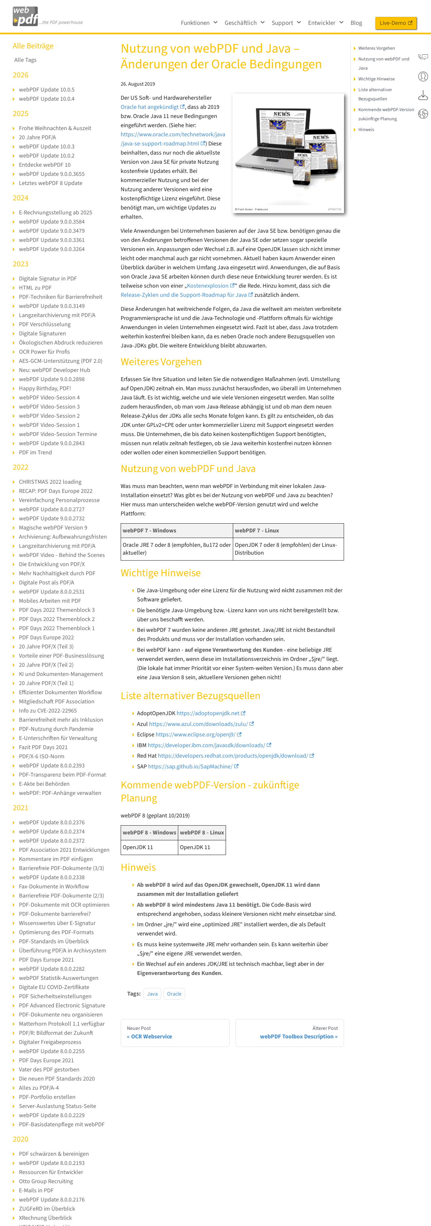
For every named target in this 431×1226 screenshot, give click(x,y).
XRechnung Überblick (45, 1218)
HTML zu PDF (35, 288)
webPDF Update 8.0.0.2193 (51, 1163)
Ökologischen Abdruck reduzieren (60, 343)
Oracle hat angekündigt (152, 107)
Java (152, 984)
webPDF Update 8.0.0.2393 (51, 766)
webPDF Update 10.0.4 (46, 99)
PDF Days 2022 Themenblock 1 (56, 628)
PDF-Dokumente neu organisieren (60, 1015)
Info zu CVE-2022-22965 (47, 711)
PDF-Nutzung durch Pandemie (56, 729)
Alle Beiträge (33, 46)
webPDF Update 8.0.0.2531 (51, 592)
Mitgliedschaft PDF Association (56, 701)
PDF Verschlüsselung (44, 324)
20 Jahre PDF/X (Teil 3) (46, 647)
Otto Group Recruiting (46, 1181)
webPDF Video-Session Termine (57, 434)
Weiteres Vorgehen (376, 48)
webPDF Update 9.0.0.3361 (51, 240)
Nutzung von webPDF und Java (383, 64)
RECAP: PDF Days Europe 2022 (56, 491)
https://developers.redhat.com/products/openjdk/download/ (236, 747)
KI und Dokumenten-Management (60, 674)
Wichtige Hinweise (376, 79)
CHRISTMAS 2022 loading (49, 482)
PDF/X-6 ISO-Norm (41, 756)
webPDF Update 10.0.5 (46, 90)
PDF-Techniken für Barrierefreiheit (60, 297)
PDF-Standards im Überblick (53, 941)
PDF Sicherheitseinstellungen (55, 996)
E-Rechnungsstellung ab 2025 (55, 213)
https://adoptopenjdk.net (210, 704)
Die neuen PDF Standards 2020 (56, 1079)
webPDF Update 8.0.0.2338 (51, 877)
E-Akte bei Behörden (44, 784)
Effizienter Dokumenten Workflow (60, 692)
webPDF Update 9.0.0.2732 (51, 518)
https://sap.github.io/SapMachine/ (193, 757)
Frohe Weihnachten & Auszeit (54, 128)
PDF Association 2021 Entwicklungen (64, 850)
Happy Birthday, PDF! (45, 388)
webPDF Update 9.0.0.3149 (51, 306)
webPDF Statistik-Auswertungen (58, 978)
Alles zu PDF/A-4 (38, 1088)
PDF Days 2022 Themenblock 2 (56, 619)
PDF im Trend (35, 452)
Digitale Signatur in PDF (48, 279)
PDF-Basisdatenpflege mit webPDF (61, 1124)
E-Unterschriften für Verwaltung (57, 738)
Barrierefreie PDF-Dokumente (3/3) (61, 868)
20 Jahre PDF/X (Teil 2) (46, 665)
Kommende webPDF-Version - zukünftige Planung (387, 114)
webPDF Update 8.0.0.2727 (51, 509)
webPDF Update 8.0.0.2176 (51, 1200)
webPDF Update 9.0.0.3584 (51, 222)
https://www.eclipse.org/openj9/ (199, 725)
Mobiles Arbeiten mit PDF (50, 601)
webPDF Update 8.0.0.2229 (51, 1115)
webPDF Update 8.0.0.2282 (51, 969)
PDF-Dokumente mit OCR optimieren (64, 905)
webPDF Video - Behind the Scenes (61, 555)
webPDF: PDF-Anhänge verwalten (60, 793)
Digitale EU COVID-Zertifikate (54, 987)
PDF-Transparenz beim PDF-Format (62, 775)
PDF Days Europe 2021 (46, 960)
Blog (356, 23)
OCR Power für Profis (44, 352)
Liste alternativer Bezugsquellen (374, 94)
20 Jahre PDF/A (37, 137)
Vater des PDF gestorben (48, 1070)
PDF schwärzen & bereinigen (53, 1154)
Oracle (174, 984)
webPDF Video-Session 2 (49, 416)
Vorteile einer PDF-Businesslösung (61, 656)
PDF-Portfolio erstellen (47, 1097)
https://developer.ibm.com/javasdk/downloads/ (209, 736)
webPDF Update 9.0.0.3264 (51, 249)
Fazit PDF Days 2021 (43, 747)
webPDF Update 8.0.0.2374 (51, 832)
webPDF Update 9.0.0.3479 (51, 231)
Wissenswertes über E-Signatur (57, 923)
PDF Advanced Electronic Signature (62, 1005)
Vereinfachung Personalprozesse (58, 500)
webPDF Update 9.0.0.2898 (51, 379)
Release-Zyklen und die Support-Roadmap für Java (186, 295)
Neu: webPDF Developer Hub (54, 370)
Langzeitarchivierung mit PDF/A (57, 315)
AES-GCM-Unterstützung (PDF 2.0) (60, 361)
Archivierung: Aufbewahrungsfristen (63, 537)
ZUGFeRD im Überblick (47, 1209)
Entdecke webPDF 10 (44, 165)
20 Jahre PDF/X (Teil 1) (46, 683)
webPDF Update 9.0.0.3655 (51, 174)
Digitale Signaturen (42, 333)
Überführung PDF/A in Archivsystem (62, 951)
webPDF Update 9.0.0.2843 (51, 443)
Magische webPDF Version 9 (53, 528)
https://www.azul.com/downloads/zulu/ (200, 715)
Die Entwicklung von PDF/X (52, 564)
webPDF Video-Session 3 (49, 407)
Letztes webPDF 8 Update (50, 183)
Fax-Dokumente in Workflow (53, 886)
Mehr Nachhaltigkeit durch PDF (57, 573)
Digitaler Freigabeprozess (50, 1042)
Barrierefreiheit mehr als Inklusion (61, 720)
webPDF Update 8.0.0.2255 (51, 1051)
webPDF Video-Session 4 (49, 398)
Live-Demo (396, 23)
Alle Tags (25, 60)
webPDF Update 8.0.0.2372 (51, 841)
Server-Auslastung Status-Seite (57, 1106)
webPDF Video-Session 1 (49, 425)
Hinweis (366, 129)
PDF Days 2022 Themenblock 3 (56, 610)
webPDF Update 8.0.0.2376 (51, 822)
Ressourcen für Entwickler (50, 1172)
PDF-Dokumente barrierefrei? (55, 914)
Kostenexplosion (209, 286)
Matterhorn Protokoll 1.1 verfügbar (61, 1024)
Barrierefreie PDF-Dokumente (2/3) (61, 896)
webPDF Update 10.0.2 (46, 156)
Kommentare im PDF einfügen (56, 859)
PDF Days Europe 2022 (46, 637)
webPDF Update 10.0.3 (46, 147)
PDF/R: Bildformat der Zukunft (55, 1033)
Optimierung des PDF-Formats (56, 932)
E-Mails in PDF (36, 1190)
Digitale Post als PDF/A (46, 583)
